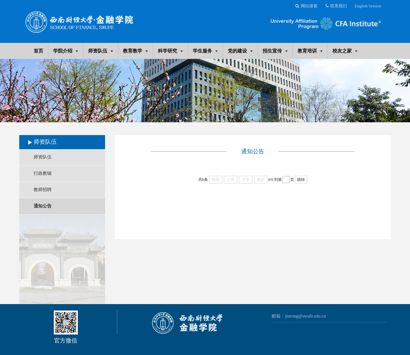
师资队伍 (100, 50)
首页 (38, 50)
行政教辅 (43, 173)
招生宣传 (275, 50)
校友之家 (344, 50)
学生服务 (205, 50)
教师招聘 (43, 189)
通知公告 (43, 206)
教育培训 (310, 50)
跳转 (301, 179)
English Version (368, 6)
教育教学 (135, 50)
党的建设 (240, 50)
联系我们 (336, 6)
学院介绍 (65, 50)
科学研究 (170, 50)
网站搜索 (306, 6)
